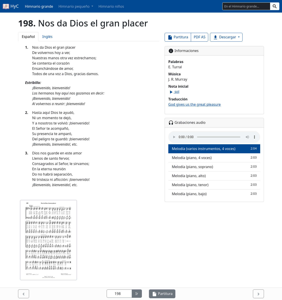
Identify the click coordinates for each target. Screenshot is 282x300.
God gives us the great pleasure (194, 104)
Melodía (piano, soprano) (214, 166)
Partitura (177, 37)
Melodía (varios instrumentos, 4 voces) (214, 148)
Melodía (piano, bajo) (214, 193)
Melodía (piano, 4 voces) (214, 157)
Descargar (225, 37)
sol (173, 91)
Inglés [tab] (47, 36)
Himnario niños (111, 6)
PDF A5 (199, 37)
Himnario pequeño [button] (74, 6)
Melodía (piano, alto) (214, 175)
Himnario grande (39, 6)
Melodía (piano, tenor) (214, 184)
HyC (11, 6)
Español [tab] (28, 36)
